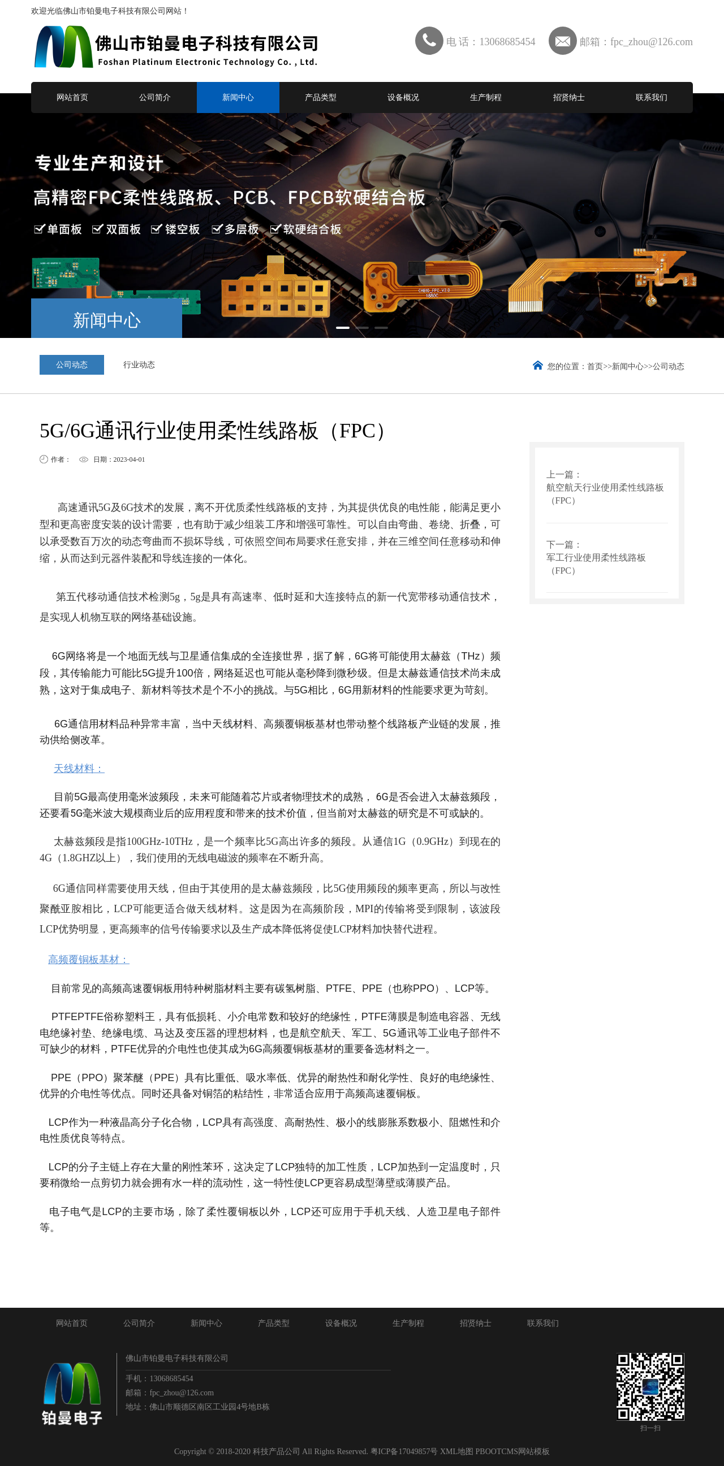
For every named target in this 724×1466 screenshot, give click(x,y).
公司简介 (155, 97)
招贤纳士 (569, 97)
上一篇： (564, 474)
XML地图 (456, 1451)
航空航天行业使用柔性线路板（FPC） (605, 494)
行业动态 (139, 365)
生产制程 (486, 97)
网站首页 (72, 97)
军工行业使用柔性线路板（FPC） (596, 564)
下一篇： (564, 544)
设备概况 (403, 97)
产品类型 (321, 97)
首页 (595, 366)
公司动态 (72, 365)
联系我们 (651, 97)
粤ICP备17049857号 (404, 1451)
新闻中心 (238, 97)
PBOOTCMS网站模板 (513, 1451)
